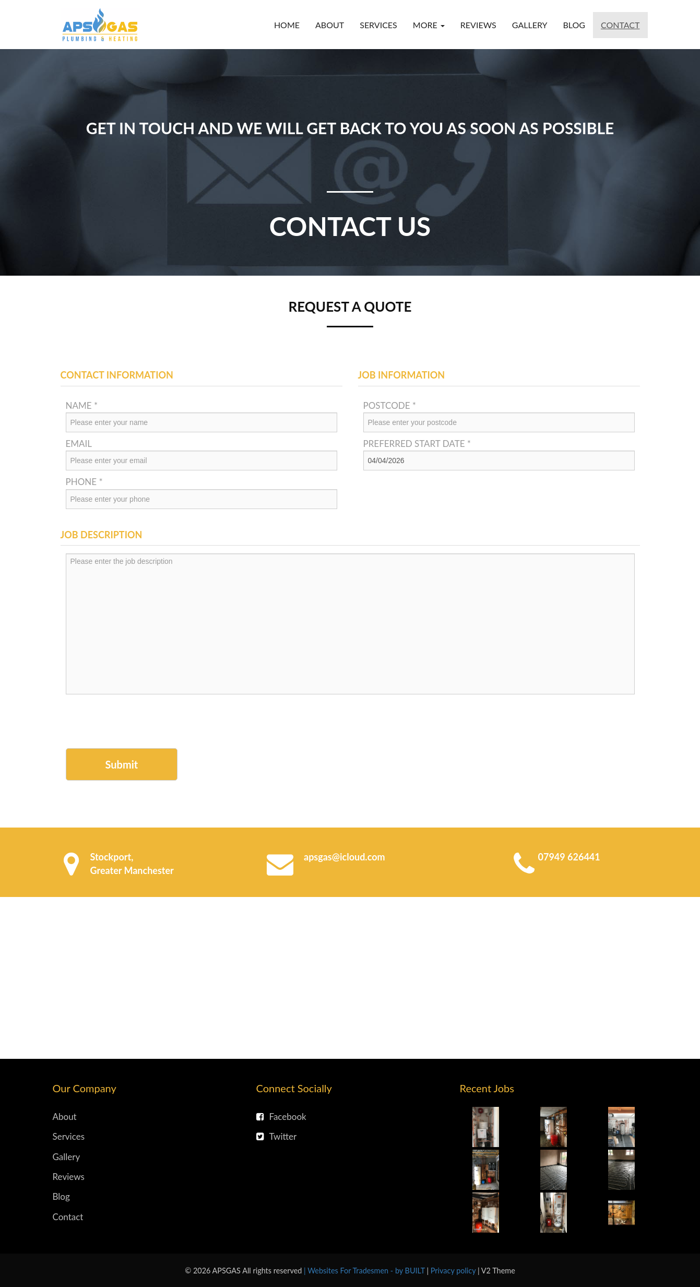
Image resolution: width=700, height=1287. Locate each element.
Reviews (478, 25)
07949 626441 (569, 857)
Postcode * (390, 405)
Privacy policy (454, 1270)
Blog (574, 25)
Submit (121, 764)
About (329, 25)
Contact (620, 25)
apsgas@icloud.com (344, 857)
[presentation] (145, 722)
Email (79, 443)
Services (378, 25)
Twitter (276, 1136)
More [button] (429, 25)
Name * (82, 405)
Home (287, 25)
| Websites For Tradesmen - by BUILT (365, 1270)
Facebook (281, 1116)
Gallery (530, 25)
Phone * (84, 481)
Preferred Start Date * (417, 443)
